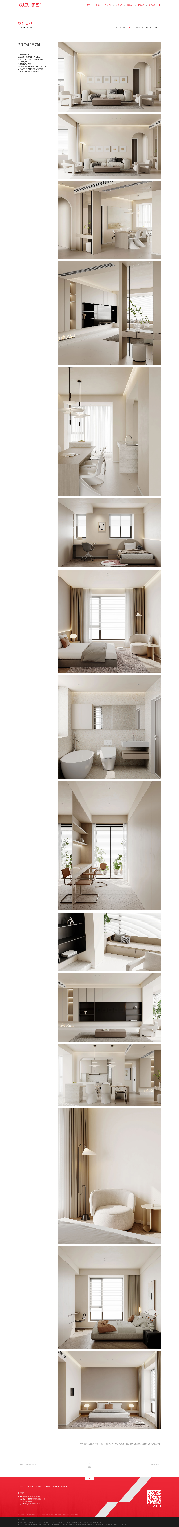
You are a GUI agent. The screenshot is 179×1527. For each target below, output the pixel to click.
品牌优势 (108, 5)
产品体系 (119, 5)
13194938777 (122, 1525)
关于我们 (97, 5)
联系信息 (152, 5)
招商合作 (130, 5)
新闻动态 (141, 5)
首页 (88, 5)
